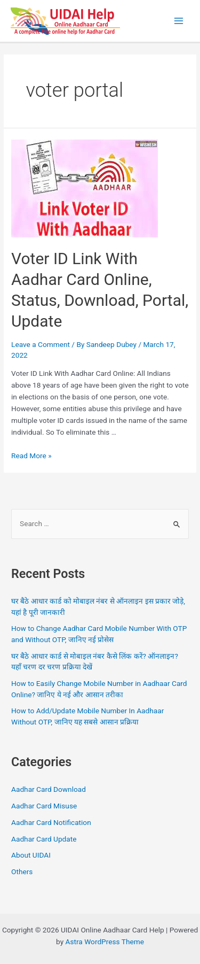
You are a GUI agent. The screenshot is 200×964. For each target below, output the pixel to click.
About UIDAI (31, 855)
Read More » (31, 455)
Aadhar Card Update (43, 839)
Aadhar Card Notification (51, 822)
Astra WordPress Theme (105, 941)
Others (22, 871)
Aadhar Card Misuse (44, 805)
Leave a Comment (40, 344)
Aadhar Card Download (48, 789)
